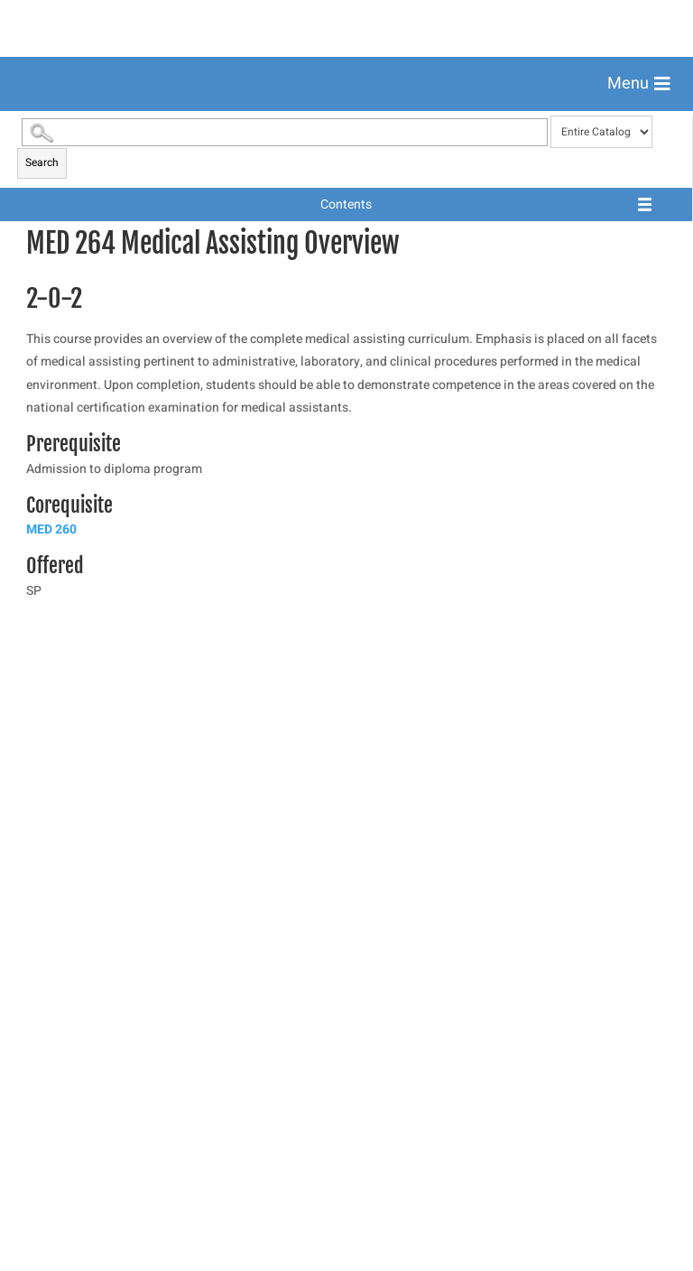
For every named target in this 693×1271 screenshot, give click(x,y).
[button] (639, 84)
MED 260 (51, 1037)
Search (42, 671)
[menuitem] (346, 128)
